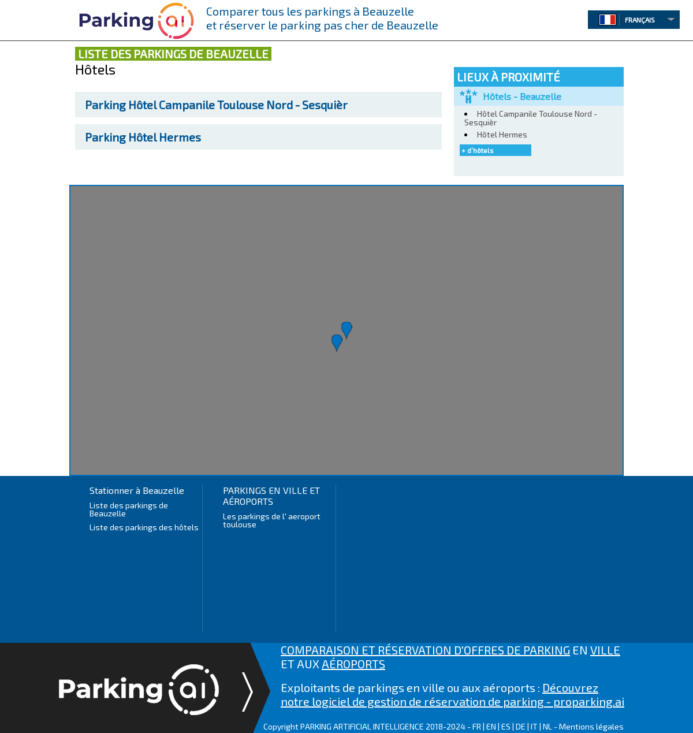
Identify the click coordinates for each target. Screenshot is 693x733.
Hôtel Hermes (143, 137)
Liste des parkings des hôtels (144, 527)
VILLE (605, 650)
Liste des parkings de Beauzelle (129, 509)
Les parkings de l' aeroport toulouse (272, 520)
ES (506, 726)
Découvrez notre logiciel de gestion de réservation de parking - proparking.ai (452, 694)
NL (547, 726)
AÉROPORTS (353, 664)
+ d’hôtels (477, 150)
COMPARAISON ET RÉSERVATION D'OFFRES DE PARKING (425, 650)
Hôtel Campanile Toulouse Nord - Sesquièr (216, 104)
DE (521, 726)
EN (491, 726)
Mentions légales (591, 726)
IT (534, 726)
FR (476, 726)
